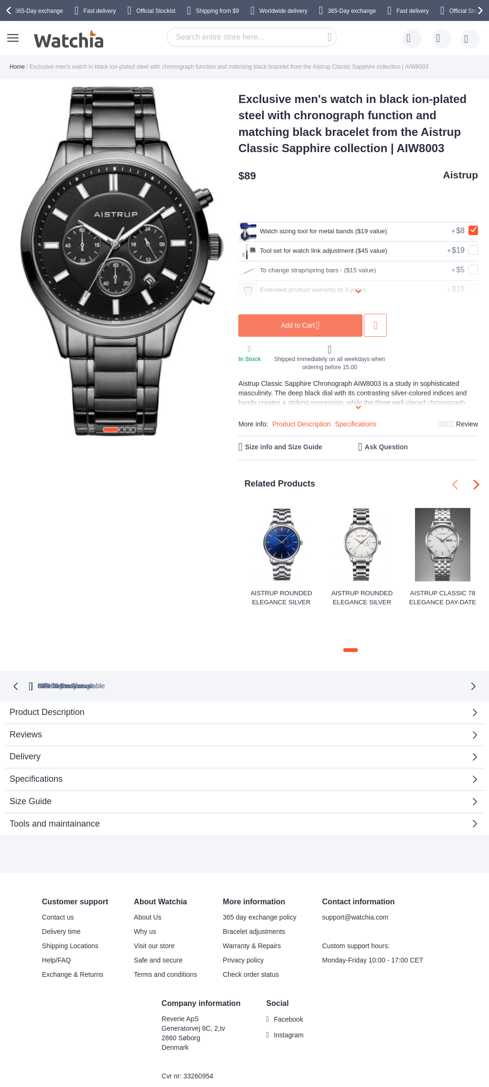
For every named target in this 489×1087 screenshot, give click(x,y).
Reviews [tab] (26, 700)
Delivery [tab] (25, 722)
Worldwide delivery (283, 11)
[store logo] (69, 39)
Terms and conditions (165, 940)
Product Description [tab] (47, 678)
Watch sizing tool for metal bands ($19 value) (325, 231)
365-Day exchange (39, 11)
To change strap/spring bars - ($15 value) (318, 270)
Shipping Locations (70, 911)
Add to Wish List (403, 325)
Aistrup (460, 174)
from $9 (217, 11)
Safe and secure (158, 926)
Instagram (288, 1000)
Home (17, 66)
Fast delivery (100, 11)
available (289, 651)
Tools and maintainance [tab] (55, 789)
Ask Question (386, 447)
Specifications (355, 424)
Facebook (288, 985)
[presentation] (10, 10)
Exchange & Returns (72, 940)
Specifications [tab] (36, 744)
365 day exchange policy (260, 883)
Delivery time (61, 897)
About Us (147, 883)
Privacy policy (243, 926)
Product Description (301, 424)
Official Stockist (155, 11)
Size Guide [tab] (31, 767)
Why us (145, 897)
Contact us (58, 883)
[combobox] (252, 37)
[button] (111, 430)
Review (467, 424)
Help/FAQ (56, 926)
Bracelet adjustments (254, 897)
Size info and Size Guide (283, 447)
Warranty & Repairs (252, 911)
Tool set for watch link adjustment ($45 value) (325, 251)
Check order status (251, 940)
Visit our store (154, 911)
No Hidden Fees (375, 651)
